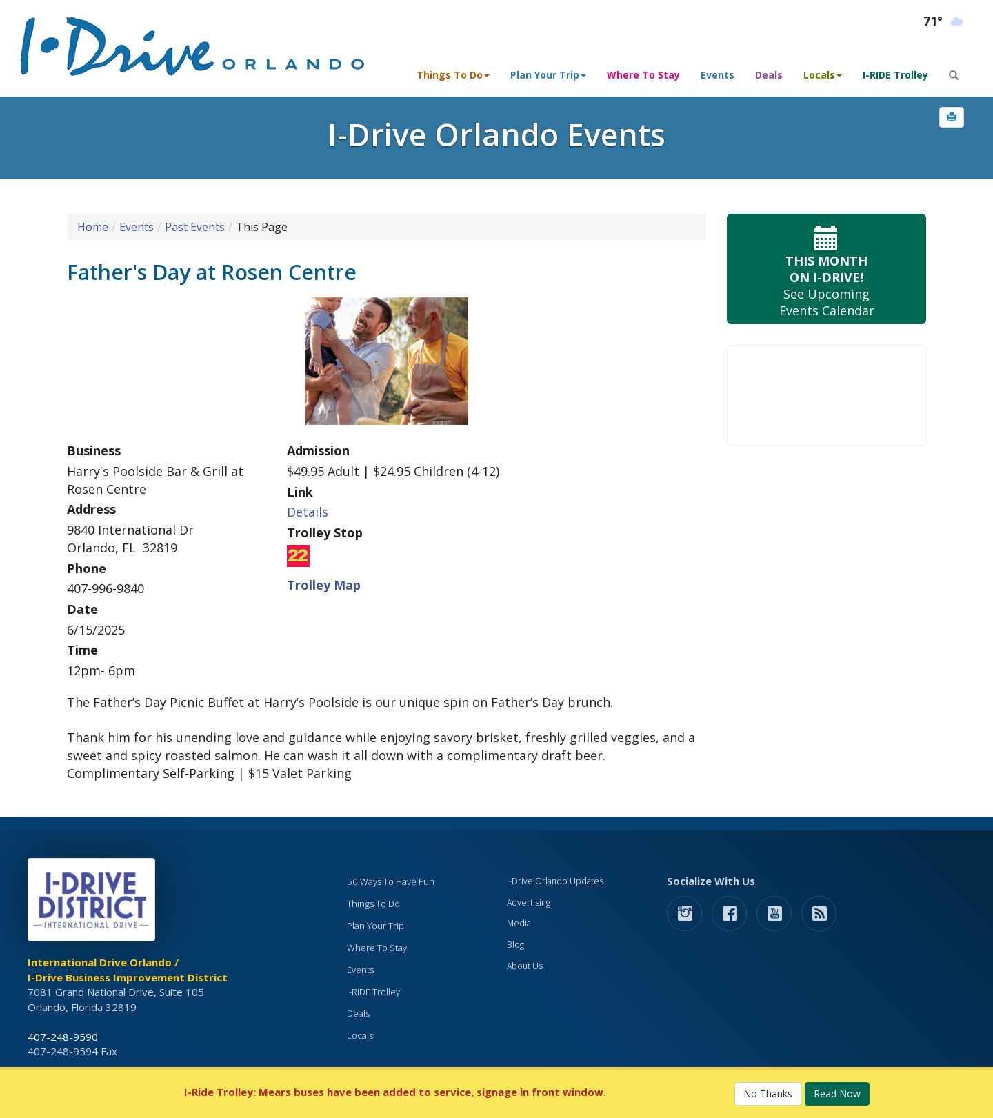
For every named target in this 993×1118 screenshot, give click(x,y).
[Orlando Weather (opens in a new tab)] (944, 21)
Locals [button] (822, 74)
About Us (525, 966)
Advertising (528, 902)
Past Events (195, 226)
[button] (951, 117)
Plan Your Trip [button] (548, 74)
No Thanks (767, 1093)
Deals (769, 74)
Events (717, 74)
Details (307, 511)
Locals (360, 1035)
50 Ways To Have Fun (390, 881)
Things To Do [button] (453, 74)
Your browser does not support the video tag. (826, 395)
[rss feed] (818, 912)
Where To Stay (643, 74)
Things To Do (373, 903)
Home (92, 226)
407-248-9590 (63, 1037)
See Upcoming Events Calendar (826, 269)
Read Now (837, 1093)
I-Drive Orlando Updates (555, 881)
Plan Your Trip (375, 925)
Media (519, 923)
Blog (515, 944)
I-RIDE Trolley (895, 74)
